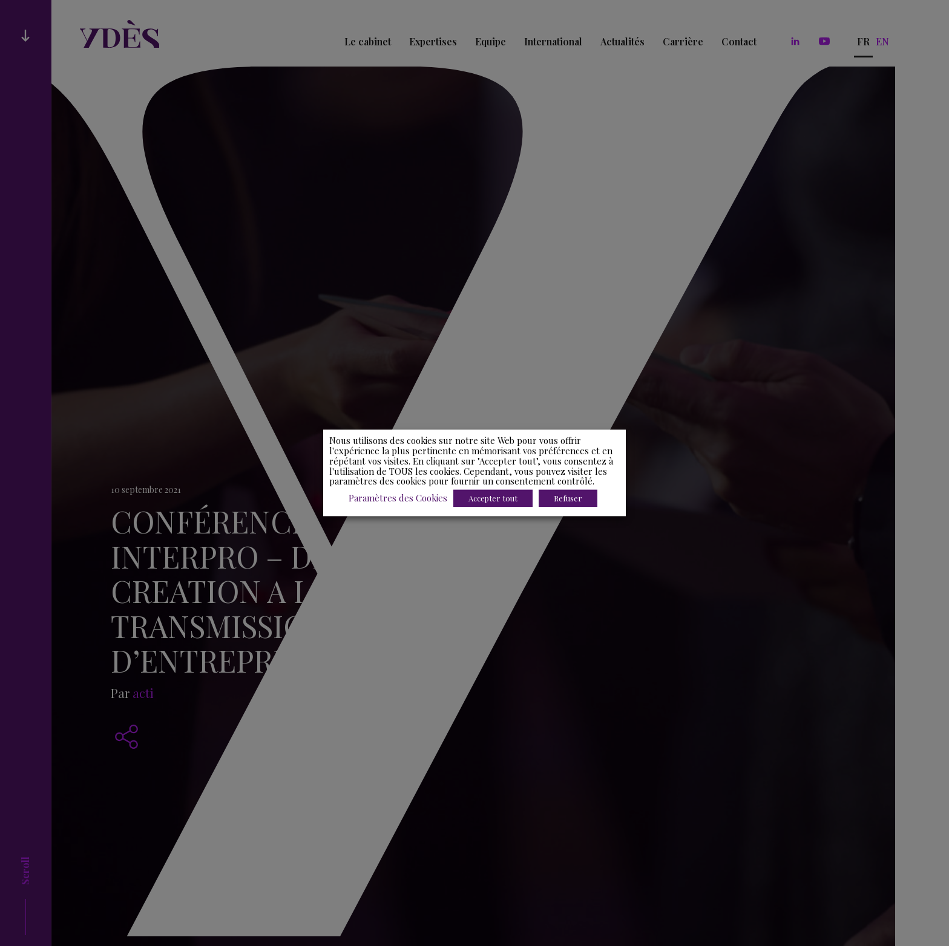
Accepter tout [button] (492, 499)
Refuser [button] (568, 499)
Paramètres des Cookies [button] (398, 498)
